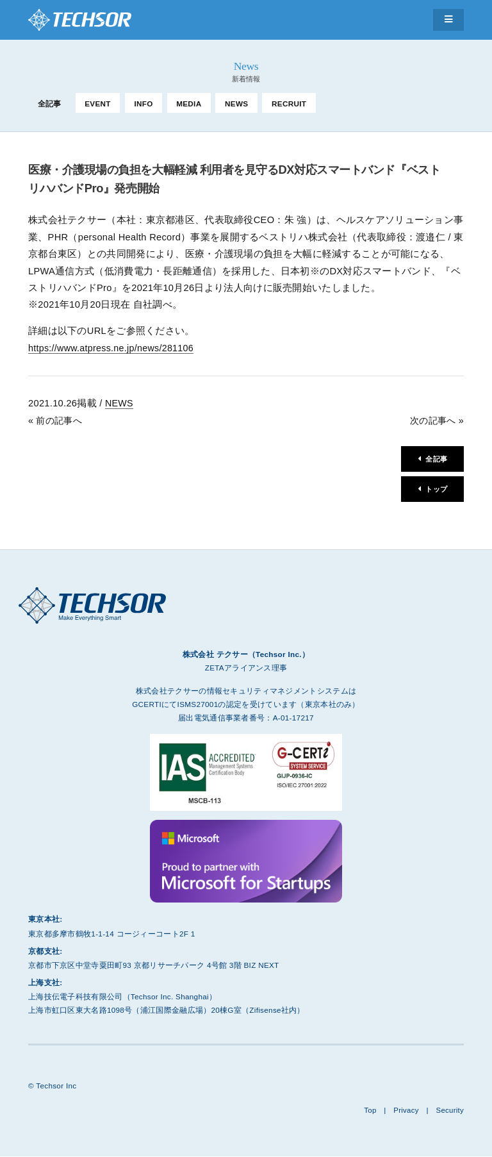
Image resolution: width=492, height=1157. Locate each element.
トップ (435, 489)
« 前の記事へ (56, 420)
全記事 (50, 103)
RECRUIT (289, 103)
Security (449, 1110)
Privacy (405, 1110)
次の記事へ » (435, 420)
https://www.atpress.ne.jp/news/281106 (113, 348)
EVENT (98, 103)
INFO (143, 103)
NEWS (236, 103)
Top (368, 1110)
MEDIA (188, 103)
